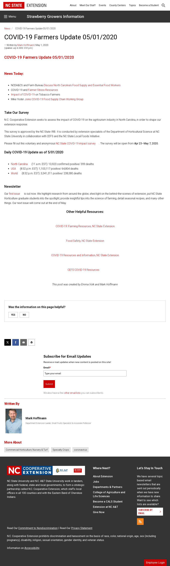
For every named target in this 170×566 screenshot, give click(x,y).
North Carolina (19, 164)
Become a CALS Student (108, 501)
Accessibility (32, 548)
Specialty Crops (61, 449)
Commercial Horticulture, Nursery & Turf (27, 449)
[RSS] (140, 521)
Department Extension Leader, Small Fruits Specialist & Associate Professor (58, 423)
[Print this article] (31, 342)
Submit (49, 383)
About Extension (103, 476)
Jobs (96, 481)
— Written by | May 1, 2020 (26, 45)
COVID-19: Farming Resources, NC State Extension (85, 226)
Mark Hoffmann (25, 45)
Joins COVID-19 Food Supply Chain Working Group (54, 99)
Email (47, 367)
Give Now (98, 512)
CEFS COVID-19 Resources (83, 269)
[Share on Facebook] (15, 342)
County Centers (117, 5)
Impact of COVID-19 (23, 94)
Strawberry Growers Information (55, 16)
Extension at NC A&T (105, 506)
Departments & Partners (107, 487)
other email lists (72, 393)
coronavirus (80, 449)
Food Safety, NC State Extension (85, 240)
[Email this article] (23, 342)
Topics (132, 5)
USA (13, 168)
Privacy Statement (81, 528)
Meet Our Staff (88, 5)
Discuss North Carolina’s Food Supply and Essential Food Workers (82, 85)
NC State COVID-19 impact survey (75, 143)
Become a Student (149, 5)
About (73, 5)
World (14, 173)
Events (102, 5)
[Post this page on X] (7, 342)
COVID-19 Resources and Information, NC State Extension (85, 255)
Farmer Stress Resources (43, 90)
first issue (14, 193)
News (7, 28)
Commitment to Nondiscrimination (38, 528)
